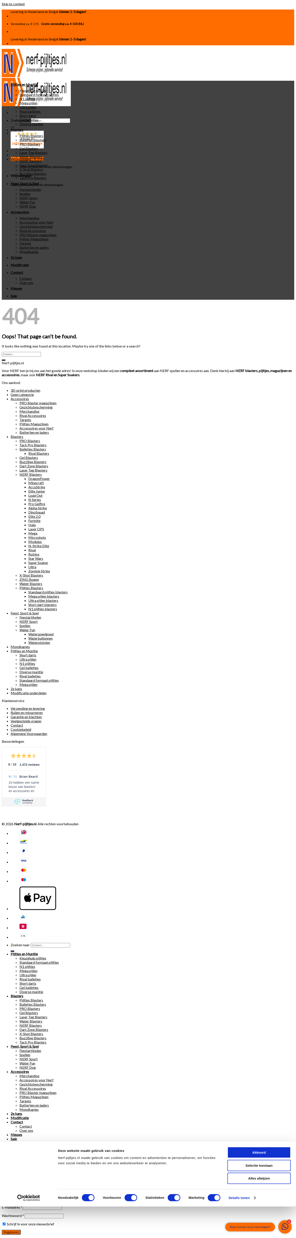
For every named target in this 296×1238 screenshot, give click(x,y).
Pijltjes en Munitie (24, 84)
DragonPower (39, 478)
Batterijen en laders (34, 247)
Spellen (24, 194)
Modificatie (20, 265)
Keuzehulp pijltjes (32, 90)
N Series (34, 499)
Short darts (27, 115)
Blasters (17, 130)
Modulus (35, 541)
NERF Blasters (30, 161)
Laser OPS (36, 529)
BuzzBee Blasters (32, 173)
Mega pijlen (28, 103)
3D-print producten (25, 390)
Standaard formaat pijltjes (39, 94)
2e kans (16, 257)
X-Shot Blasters (31, 169)
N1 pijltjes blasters (42, 609)
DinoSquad (36, 512)
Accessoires (20, 212)
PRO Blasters (29, 144)
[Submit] (12, 126)
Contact (17, 272)
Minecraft (36, 483)
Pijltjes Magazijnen (33, 239)
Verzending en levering (28, 708)
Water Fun (27, 202)
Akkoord (259, 1184)
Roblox (33, 554)
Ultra (32, 567)
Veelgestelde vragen (26, 721)
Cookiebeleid (21, 729)
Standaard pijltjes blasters (48, 592)
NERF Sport (28, 198)
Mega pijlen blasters (43, 596)
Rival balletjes (30, 111)
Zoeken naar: (20, 945)
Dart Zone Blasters (33, 165)
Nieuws (16, 288)
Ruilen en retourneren (27, 712)
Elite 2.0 (34, 516)
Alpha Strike (37, 508)
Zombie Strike (39, 571)
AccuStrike (36, 487)
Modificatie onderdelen (28, 693)
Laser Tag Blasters (33, 152)
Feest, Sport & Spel (25, 183)
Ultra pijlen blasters (43, 600)
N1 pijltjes (27, 99)
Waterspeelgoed (41, 634)
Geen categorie (22, 394)
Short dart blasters (42, 605)
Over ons (26, 282)
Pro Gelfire (36, 504)
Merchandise (29, 218)
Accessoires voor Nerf (36, 222)
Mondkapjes (29, 252)
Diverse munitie (31, 124)
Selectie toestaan (259, 1197)
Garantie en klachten (26, 717)
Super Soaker (38, 562)
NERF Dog (27, 206)
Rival (32, 550)
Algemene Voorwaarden (29, 733)
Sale (14, 296)
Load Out (35, 495)
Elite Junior (36, 491)
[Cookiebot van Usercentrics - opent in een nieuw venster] (28, 1229)
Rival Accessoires (32, 230)
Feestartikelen (30, 189)
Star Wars (35, 558)
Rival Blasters (38, 453)
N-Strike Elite (38, 546)
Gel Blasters (28, 148)
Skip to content (13, 4)
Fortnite (34, 520)
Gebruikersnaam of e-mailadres (27, 1164)
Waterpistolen (39, 642)
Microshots (37, 537)
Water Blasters (30, 157)
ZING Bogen (29, 579)
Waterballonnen (40, 638)
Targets (25, 243)
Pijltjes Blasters (31, 136)
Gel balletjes (28, 120)
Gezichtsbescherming (36, 226)
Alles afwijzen (259, 1210)
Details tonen (239, 1229)
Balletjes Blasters (32, 140)
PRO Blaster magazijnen (37, 235)
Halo (32, 525)
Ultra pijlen (27, 107)
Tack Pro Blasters (32, 178)
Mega (32, 533)
